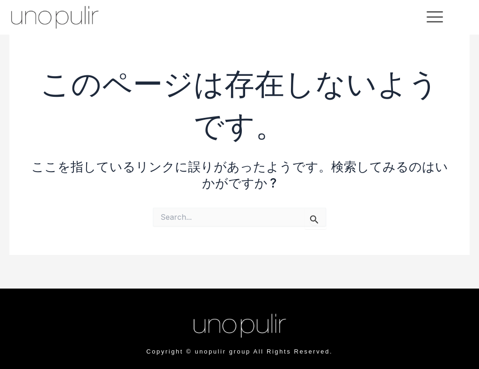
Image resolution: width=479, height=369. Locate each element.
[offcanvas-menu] (434, 17)
